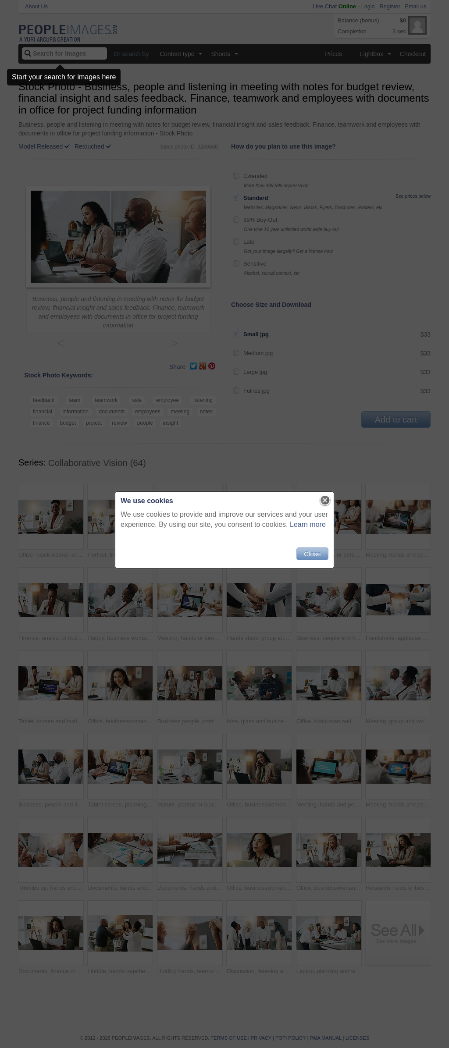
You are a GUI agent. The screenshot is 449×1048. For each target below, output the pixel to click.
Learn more (308, 524)
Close (312, 554)
